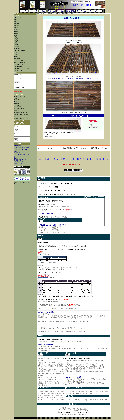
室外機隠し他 (18, 106)
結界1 (16, 30)
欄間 (15, 56)
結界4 (16, 36)
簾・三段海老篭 (19, 63)
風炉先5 (17, 28)
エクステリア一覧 (19, 97)
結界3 (16, 34)
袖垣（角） (17, 99)
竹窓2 (16, 40)
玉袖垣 (16, 101)
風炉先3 (17, 23)
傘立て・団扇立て (21, 50)
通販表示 (16, 158)
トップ (38, 13)
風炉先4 (17, 25)
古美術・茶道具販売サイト (21, 175)
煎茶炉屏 (17, 58)
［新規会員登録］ (19, 87)
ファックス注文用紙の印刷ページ (58, 190)
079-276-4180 (65, 413)
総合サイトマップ (20, 160)
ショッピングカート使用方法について (65, 183)
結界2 (16, 32)
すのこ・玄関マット (21, 61)
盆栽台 (16, 54)
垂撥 (15, 52)
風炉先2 (17, 21)
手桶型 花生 (19, 64)
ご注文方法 (17, 146)
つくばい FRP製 (19, 108)
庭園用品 (17, 48)
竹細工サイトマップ (19, 161)
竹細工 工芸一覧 (45, 13)
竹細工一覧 (17, 17)
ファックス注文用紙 (21, 149)
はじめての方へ (18, 152)
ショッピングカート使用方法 (21, 147)
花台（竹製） (19, 70)
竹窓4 (16, 44)
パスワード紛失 (19, 85)
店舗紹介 (16, 151)
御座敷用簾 (18, 66)
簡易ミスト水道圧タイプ (22, 118)
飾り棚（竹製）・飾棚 (22, 68)
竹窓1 (16, 38)
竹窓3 (16, 42)
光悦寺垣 (17, 103)
